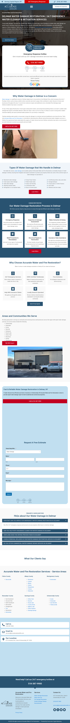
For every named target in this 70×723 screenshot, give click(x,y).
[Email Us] (3, 632)
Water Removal (38, 698)
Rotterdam (53, 601)
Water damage (5, 99)
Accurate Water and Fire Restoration (13, 118)
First (7, 461)
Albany (29, 584)
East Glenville (53, 603)
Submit (9, 494)
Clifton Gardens (32, 609)
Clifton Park (31, 599)
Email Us (9, 631)
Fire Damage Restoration (40, 700)
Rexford (30, 601)
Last (37, 461)
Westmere (30, 580)
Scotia (51, 599)
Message (9, 480)
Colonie (30, 582)
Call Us (9, 624)
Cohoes (30, 589)
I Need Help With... (11, 448)
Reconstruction (38, 703)
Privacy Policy (19, 713)
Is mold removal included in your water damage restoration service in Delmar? (32, 541)
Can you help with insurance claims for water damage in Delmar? (30, 532)
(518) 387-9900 (57, 702)
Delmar (30, 585)
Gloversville (9, 580)
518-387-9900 (35, 684)
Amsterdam (53, 580)
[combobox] (7, 468)
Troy (7, 609)
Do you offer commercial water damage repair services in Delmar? (30, 546)
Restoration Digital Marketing (54, 722)
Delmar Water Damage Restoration (43, 27)
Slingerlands (31, 587)
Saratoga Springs (32, 610)
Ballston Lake (31, 607)
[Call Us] (3, 625)
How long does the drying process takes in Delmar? (24, 536)
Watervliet (30, 591)
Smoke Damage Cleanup (40, 701)
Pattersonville (53, 605)
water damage (18, 170)
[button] (31, 6)
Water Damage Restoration (41, 696)
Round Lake (31, 603)
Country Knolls (31, 605)
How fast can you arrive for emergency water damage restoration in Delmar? (31, 521)
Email (7, 472)
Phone (8, 465)
